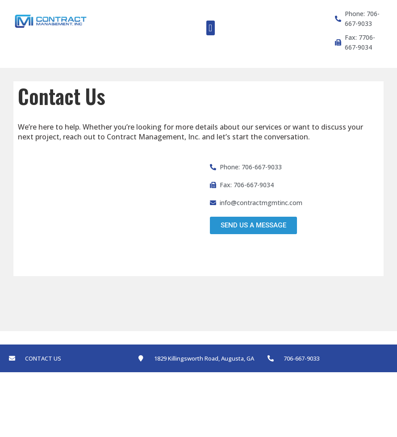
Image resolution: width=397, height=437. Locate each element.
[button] (210, 28)
